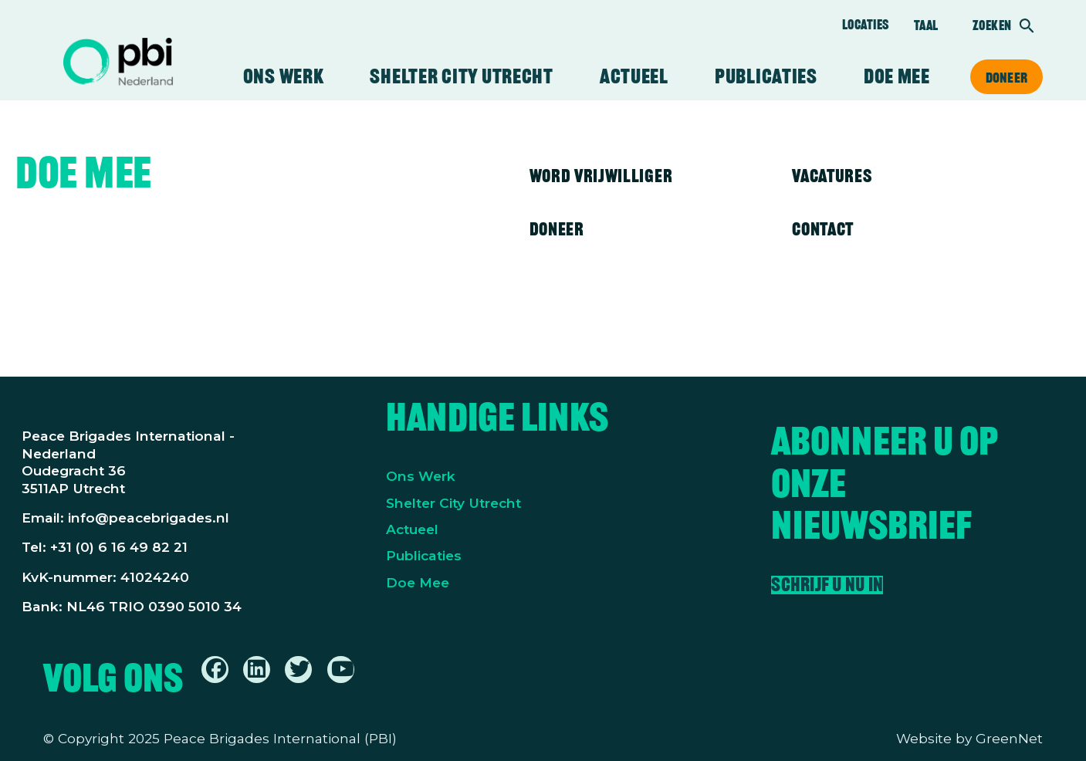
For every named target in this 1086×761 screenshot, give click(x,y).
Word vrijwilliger (601, 176)
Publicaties (766, 76)
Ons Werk (420, 476)
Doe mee (897, 76)
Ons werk (283, 76)
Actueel (634, 76)
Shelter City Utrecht (461, 76)
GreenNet (1009, 738)
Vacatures (831, 176)
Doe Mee (417, 582)
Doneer (1006, 77)
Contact (823, 229)
